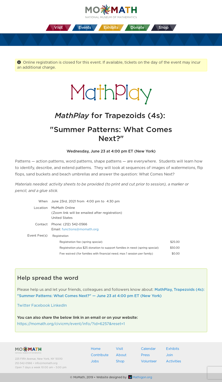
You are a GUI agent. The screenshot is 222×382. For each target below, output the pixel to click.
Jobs (95, 361)
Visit (119, 348)
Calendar (148, 348)
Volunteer (149, 361)
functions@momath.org (80, 229)
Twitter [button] (23, 306)
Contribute (99, 355)
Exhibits (172, 348)
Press (145, 355)
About (121, 355)
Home (95, 348)
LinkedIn (59, 306)
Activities (173, 361)
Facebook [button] (40, 306)
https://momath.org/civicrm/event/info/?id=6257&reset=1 (71, 324)
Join (169, 355)
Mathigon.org (140, 377)
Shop (120, 361)
